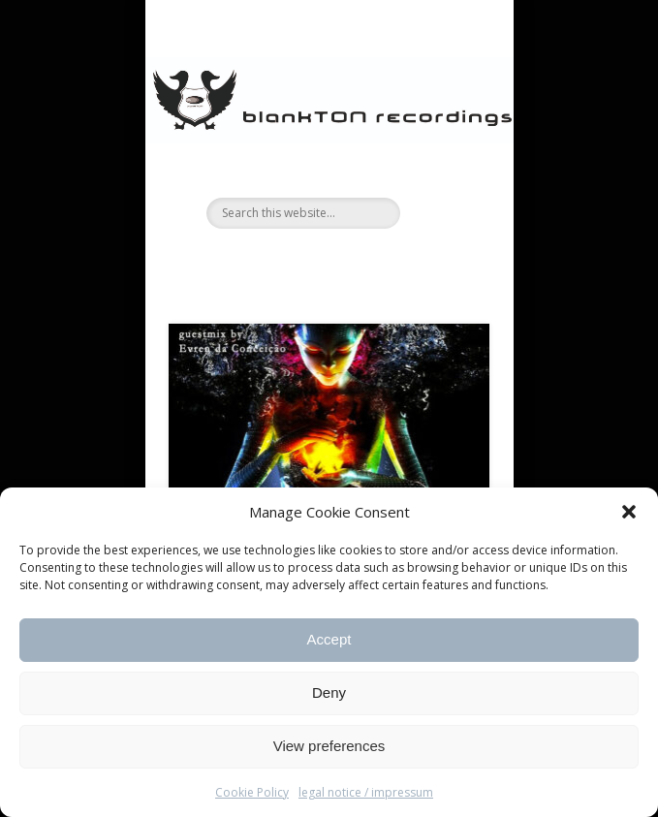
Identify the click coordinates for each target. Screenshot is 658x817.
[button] (629, 511)
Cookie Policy (252, 792)
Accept (329, 639)
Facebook (306, 261)
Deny (329, 692)
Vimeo (345, 261)
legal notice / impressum (365, 792)
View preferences (329, 746)
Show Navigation (442, 173)
